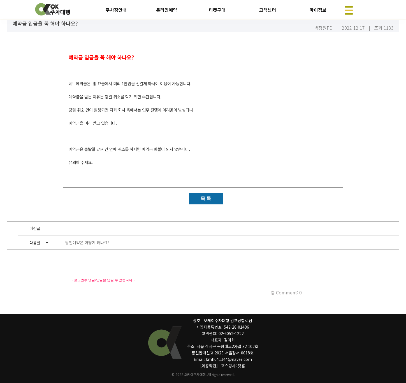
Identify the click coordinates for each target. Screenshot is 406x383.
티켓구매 (217, 9)
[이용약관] (209, 365)
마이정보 (318, 9)
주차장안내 (116, 9)
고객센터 (267, 9)
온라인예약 (166, 9)
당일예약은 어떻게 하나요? (87, 242)
